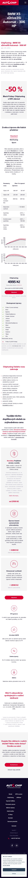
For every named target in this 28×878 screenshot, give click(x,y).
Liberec (8, 320)
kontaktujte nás (16, 346)
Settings (14, 873)
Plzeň (7, 329)
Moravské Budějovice (12, 323)
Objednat (14, 292)
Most (7, 325)
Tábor (7, 334)
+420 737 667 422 (15, 838)
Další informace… (14, 495)
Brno (7, 309)
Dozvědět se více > (8, 405)
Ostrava (8, 327)
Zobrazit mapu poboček (14, 769)
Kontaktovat (14, 765)
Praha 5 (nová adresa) (12, 307)
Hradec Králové (10, 316)
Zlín (7, 336)
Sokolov (8, 332)
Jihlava (8, 318)
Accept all (14, 869)
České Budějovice (11, 314)
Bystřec (8, 312)
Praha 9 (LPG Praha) (11, 341)
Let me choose (6, 865)
